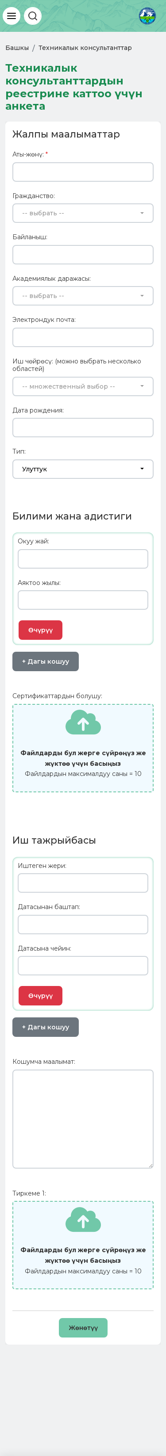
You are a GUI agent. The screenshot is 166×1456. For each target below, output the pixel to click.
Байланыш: (29, 237)
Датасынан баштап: (49, 907)
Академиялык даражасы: (51, 279)
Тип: (19, 451)
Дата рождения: (38, 410)
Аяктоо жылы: (39, 583)
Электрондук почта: (44, 320)
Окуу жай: (33, 541)
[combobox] (83, 213)
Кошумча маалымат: (43, 1062)
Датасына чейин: (44, 948)
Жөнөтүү (83, 1328)
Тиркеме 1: (29, 1193)
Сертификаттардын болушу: (57, 696)
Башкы (17, 48)
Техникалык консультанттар (85, 48)
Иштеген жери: (42, 866)
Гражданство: (33, 196)
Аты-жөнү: (30, 154)
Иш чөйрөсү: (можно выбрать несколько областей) (76, 365)
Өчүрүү (40, 630)
